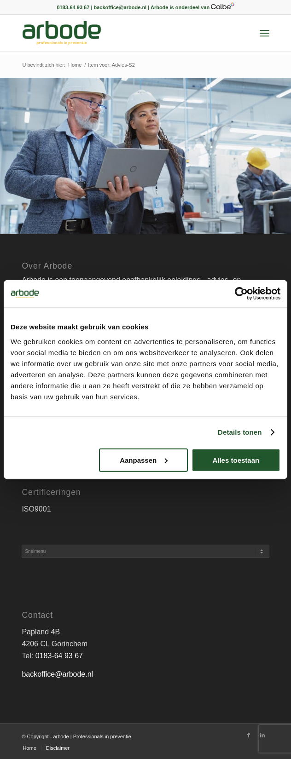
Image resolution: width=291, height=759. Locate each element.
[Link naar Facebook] (249, 735)
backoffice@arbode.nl (57, 674)
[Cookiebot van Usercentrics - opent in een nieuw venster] (240, 293)
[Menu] (264, 33)
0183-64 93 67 (59, 656)
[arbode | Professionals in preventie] (121, 33)
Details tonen (240, 432)
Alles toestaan (235, 460)
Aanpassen (144, 460)
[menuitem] (264, 33)
